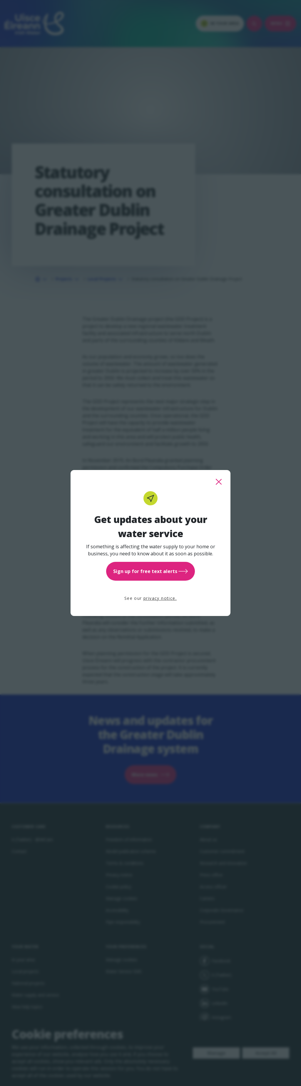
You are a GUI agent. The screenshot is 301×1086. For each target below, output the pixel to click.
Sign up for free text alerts (150, 571)
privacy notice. (160, 598)
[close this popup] (219, 482)
